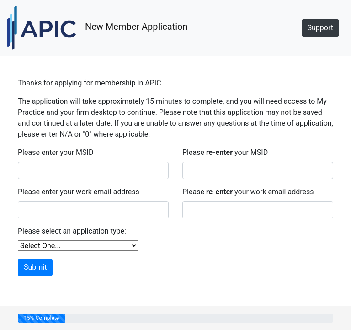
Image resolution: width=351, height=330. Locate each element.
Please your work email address (248, 191)
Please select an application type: (72, 231)
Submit (35, 267)
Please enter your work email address (78, 191)
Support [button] (320, 27)
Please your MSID (225, 152)
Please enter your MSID (55, 152)
